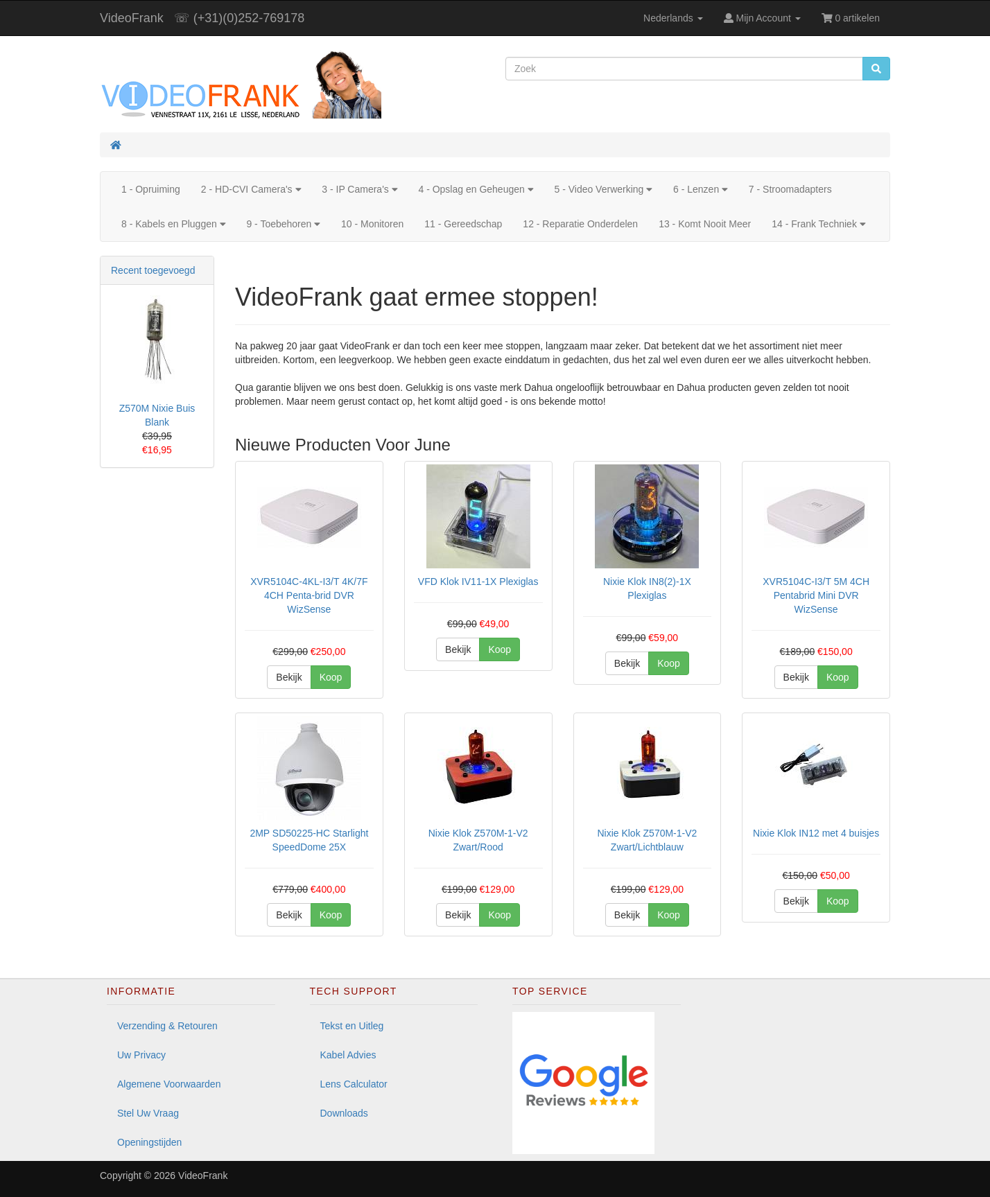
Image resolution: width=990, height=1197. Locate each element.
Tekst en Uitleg (352, 1025)
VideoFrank (132, 18)
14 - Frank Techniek (818, 223)
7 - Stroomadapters (790, 189)
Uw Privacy (141, 1054)
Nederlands (673, 18)
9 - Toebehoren (283, 223)
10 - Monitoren (372, 223)
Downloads (344, 1113)
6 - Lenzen (700, 189)
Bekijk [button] (289, 677)
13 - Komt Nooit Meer (705, 223)
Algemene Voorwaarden (168, 1084)
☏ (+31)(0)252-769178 (239, 18)
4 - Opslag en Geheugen (475, 189)
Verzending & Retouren (167, 1025)
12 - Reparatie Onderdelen (580, 223)
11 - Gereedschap (463, 223)
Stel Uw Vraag (148, 1113)
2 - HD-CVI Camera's (251, 189)
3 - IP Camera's (359, 189)
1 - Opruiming (150, 189)
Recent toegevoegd (153, 270)
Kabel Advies (348, 1054)
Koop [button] (331, 677)
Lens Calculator (354, 1084)
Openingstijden (149, 1142)
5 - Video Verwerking (603, 189)
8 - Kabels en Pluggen (173, 223)
